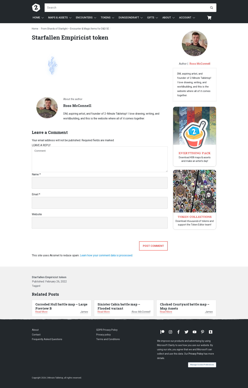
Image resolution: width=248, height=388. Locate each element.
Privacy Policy (196, 353)
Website (37, 214)
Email (36, 194)
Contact (36, 334)
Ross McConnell (200, 63)
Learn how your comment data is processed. (106, 255)
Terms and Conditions (108, 339)
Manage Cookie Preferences (202, 365)
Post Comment (153, 245)
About (35, 329)
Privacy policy (103, 334)
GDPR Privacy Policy (107, 329)
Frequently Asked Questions (47, 339)
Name (36, 174)
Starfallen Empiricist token (70, 37)
